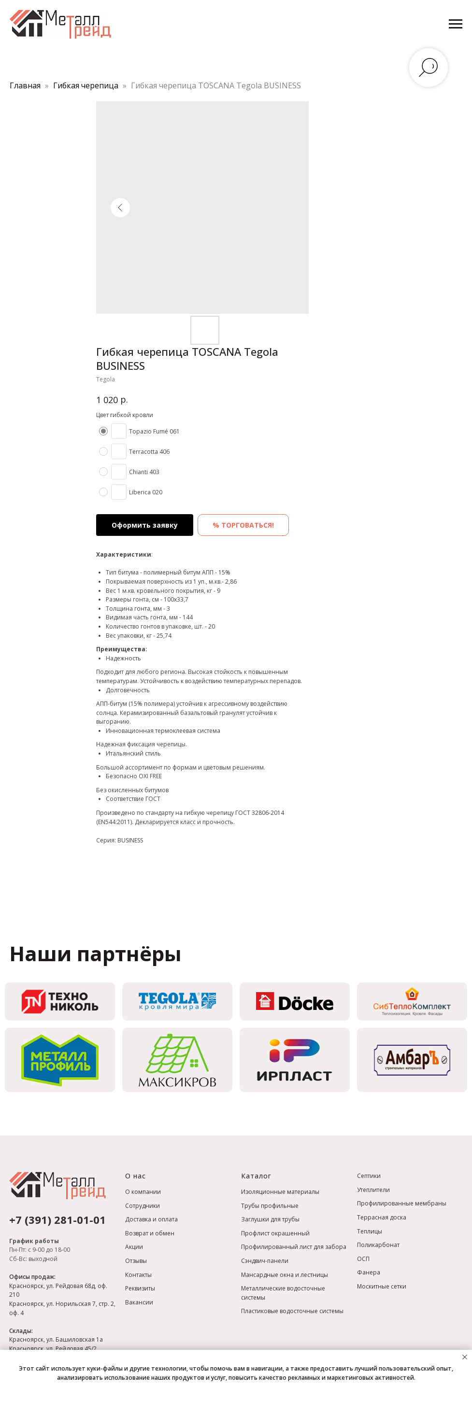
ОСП (363, 1259)
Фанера (368, 1272)
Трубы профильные (270, 1206)
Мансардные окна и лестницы (284, 1275)
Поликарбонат (378, 1245)
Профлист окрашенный (275, 1233)
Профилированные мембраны (401, 1203)
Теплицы (369, 1231)
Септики (369, 1176)
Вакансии (139, 1302)
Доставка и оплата (151, 1219)
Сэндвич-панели (264, 1261)
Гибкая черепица (86, 85)
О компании (143, 1192)
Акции (134, 1247)
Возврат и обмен (149, 1233)
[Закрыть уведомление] (465, 1357)
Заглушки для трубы (270, 1219)
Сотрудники (142, 1206)
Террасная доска (381, 1217)
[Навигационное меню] (455, 24)
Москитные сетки (381, 1286)
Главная (25, 85)
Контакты (138, 1275)
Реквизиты (140, 1288)
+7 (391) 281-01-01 (57, 1219)
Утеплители (373, 1190)
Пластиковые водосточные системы (292, 1311)
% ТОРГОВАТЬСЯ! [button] (243, 525)
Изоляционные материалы (280, 1192)
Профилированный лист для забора (293, 1247)
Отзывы (136, 1261)
